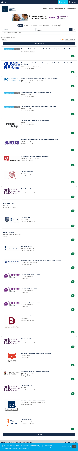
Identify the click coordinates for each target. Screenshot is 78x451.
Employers (72, 2)
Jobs (51, 8)
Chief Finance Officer (9, 203)
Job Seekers (63, 2)
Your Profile (60, 8)
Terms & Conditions (14, 442)
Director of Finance (8, 232)
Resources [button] (71, 8)
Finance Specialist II (27, 171)
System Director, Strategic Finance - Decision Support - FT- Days (39, 78)
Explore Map (33, 25)
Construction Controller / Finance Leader (33, 400)
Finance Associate (26, 338)
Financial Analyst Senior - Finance (30, 274)
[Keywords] (19, 29)
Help (4, 442)
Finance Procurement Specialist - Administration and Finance (38, 106)
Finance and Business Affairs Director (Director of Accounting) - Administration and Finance (47, 49)
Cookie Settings (66, 446)
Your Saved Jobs (55, 25)
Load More (39, 434)
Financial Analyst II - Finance (29, 288)
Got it (74, 446)
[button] (74, 29)
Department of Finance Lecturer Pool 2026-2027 (35, 371)
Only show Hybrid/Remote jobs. (12, 32)
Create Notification (70, 39)
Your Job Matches (44, 25)
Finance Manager (26, 217)
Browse (26, 25)
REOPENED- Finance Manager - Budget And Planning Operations (39, 139)
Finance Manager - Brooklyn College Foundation (35, 120)
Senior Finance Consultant (28, 189)
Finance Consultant (26, 385)
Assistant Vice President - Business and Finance (34, 156)
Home (45, 8)
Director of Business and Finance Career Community (36, 353)
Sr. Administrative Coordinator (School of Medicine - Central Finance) (41, 260)
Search (20, 25)
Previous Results (39, 43)
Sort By (4, 39)
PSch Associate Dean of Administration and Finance (36, 92)
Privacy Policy (27, 442)
